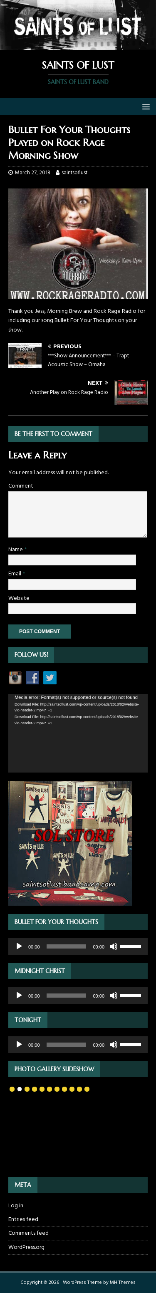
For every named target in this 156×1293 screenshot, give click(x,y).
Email (15, 574)
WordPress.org (26, 1247)
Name (16, 550)
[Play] (19, 946)
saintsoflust (74, 172)
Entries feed (23, 1219)
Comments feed (28, 1233)
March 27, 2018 (32, 172)
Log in (15, 1206)
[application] (78, 733)
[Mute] (113, 946)
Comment (20, 486)
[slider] (67, 946)
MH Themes (123, 1282)
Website (19, 598)
